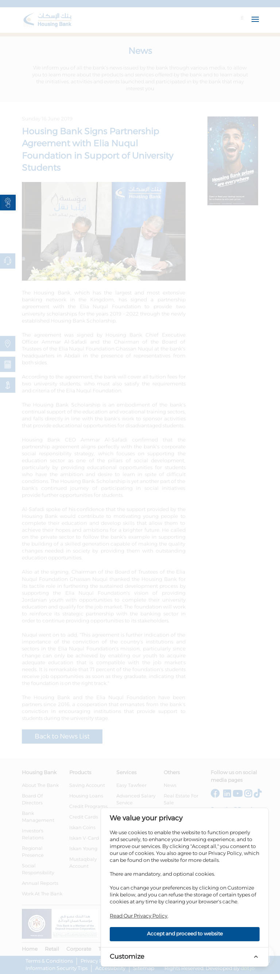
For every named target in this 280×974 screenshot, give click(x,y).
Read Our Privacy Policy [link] (138, 916)
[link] (8, 202)
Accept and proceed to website (185, 934)
